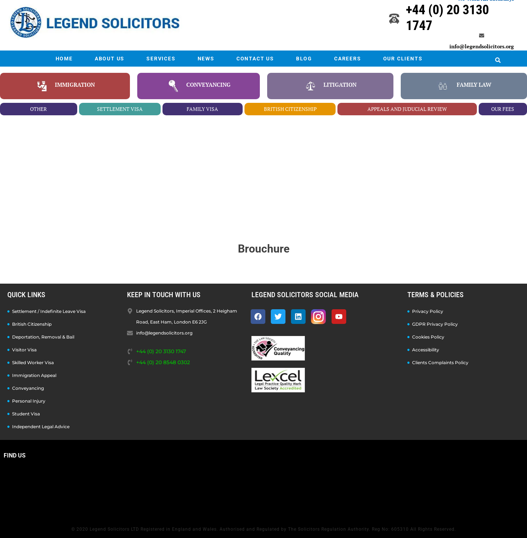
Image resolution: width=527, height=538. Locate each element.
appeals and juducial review (407, 108)
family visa (202, 108)
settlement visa (120, 108)
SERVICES (160, 58)
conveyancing (208, 84)
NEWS (206, 58)
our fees (502, 108)
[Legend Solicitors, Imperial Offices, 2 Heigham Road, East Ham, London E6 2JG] (263, 490)
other (38, 108)
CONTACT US (255, 58)
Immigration (75, 84)
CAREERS (347, 58)
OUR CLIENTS (403, 58)
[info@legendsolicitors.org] (481, 35)
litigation (340, 84)
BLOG (304, 58)
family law (474, 84)
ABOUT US (109, 58)
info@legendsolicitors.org (481, 46)
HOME (64, 58)
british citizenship (290, 108)
